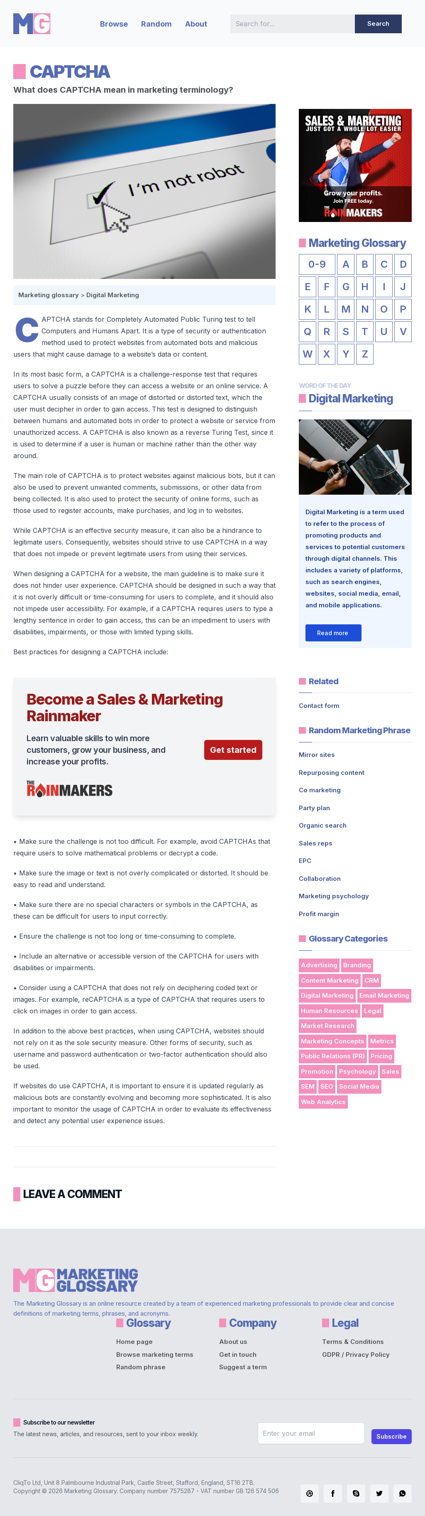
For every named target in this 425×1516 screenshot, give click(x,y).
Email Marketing (384, 995)
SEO (326, 1086)
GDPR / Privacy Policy (356, 1354)
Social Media (359, 1086)
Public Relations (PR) (333, 1056)
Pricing (381, 1056)
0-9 (317, 264)
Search (378, 23)
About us (233, 1342)
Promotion (317, 1071)
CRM (371, 980)
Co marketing (320, 790)
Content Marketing (330, 980)
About (196, 24)
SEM (308, 1086)
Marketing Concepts (332, 1041)
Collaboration (320, 878)
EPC (305, 861)
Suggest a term (243, 1367)
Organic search (323, 825)
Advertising (319, 965)
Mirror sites (317, 755)
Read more (332, 632)
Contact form (319, 706)
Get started (233, 750)
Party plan (314, 808)
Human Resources (329, 1011)
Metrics (382, 1041)
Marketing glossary (48, 295)
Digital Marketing (112, 295)
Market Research (327, 1026)
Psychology (357, 1071)
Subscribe (391, 1436)
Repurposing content (331, 772)
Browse (114, 24)
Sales (390, 1071)
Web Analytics (323, 1102)
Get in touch (237, 1354)
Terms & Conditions (353, 1342)
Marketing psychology (334, 896)
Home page (134, 1342)
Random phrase (141, 1367)
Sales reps (315, 843)
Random (156, 24)
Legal (372, 1011)
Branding (357, 965)
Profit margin (319, 914)
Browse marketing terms (154, 1354)
